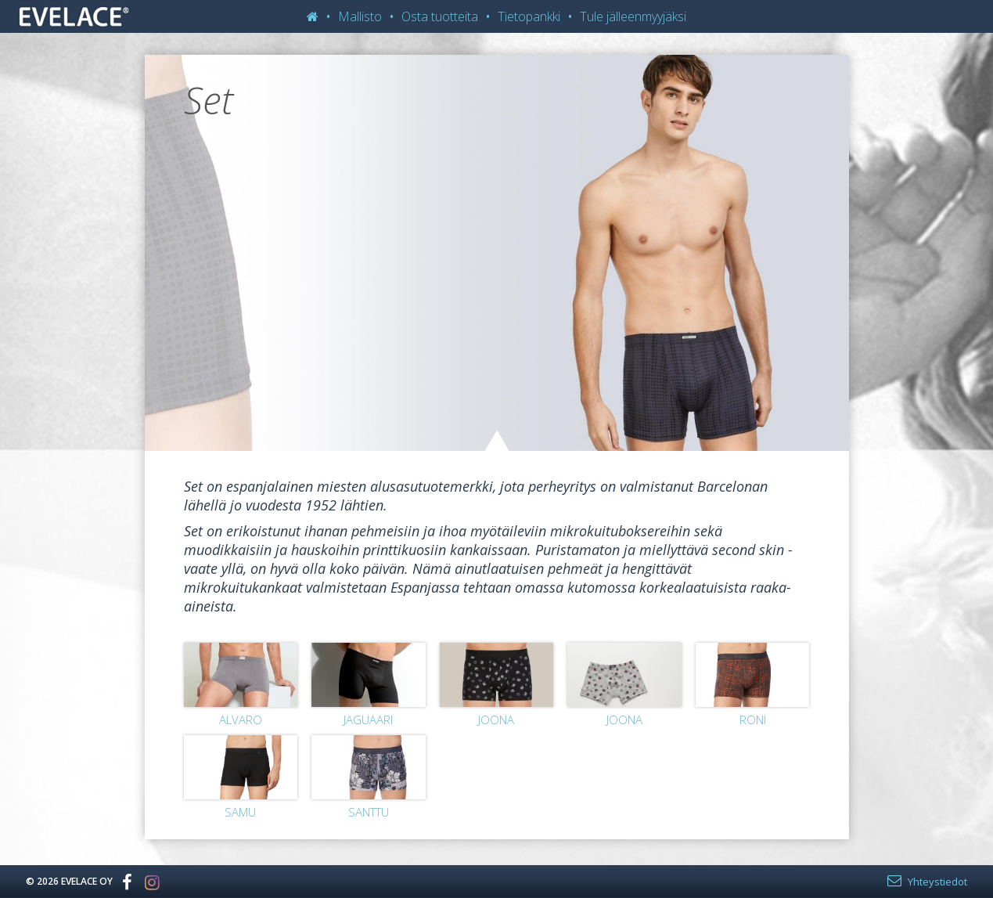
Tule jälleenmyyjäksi (633, 16)
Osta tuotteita (439, 16)
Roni (752, 719)
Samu (240, 812)
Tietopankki (529, 16)
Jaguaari (368, 719)
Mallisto (360, 16)
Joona (496, 719)
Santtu (368, 812)
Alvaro (240, 719)
